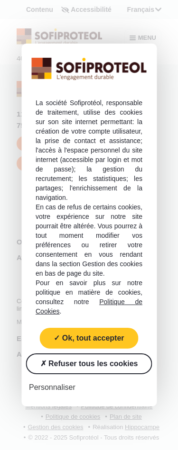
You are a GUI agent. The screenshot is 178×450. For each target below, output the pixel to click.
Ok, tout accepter (89, 338)
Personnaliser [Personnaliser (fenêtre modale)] (52, 387)
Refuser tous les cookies (89, 364)
